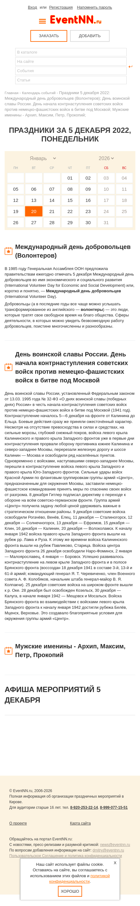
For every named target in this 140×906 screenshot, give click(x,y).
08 (70, 189)
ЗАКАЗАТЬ (49, 35)
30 (88, 222)
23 (88, 211)
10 (106, 189)
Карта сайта (80, 823)
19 (15, 211)
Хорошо (70, 891)
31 (106, 222)
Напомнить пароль (94, 7)
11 (124, 189)
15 (70, 200)
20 (34, 211)
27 (34, 222)
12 (15, 200)
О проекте (18, 823)
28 (52, 222)
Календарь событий (38, 93)
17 (106, 200)
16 (88, 200)
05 (15, 189)
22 (70, 211)
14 (52, 200)
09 (88, 189)
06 (34, 189)
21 (52, 211)
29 (70, 222)
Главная (11, 93)
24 (106, 211)
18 (124, 200)
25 (124, 211)
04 (124, 178)
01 (70, 178)
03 (106, 178)
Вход (32, 7)
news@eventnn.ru (115, 845)
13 (34, 200)
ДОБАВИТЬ (90, 35)
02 (88, 178)
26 (15, 222)
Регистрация (61, 7)
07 (52, 189)
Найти (9, 66)
